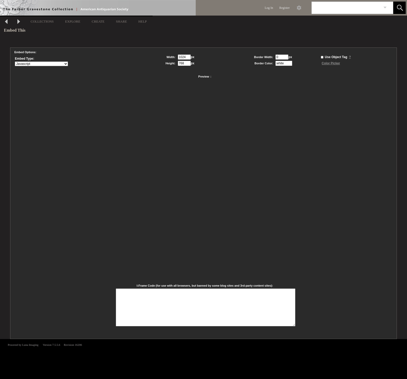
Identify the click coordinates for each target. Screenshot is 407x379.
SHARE (121, 21)
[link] (385, 8)
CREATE (98, 21)
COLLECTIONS (42, 21)
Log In (269, 8)
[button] (399, 8)
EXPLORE (72, 21)
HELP (142, 21)
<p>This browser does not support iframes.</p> (203, 358)
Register (284, 8)
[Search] (346, 7)
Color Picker (331, 63)
